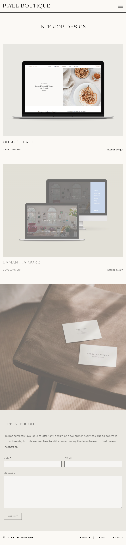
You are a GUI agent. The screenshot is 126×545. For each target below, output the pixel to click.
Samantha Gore (21, 262)
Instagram (10, 447)
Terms (101, 537)
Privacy (118, 537)
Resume (85, 537)
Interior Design (115, 149)
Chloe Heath (18, 142)
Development (12, 149)
